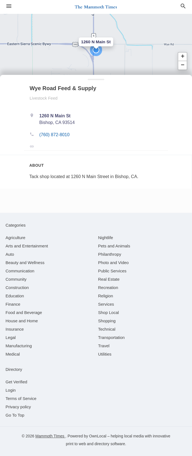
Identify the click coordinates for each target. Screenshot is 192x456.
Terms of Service (21, 398)
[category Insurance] (15, 329)
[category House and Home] (22, 320)
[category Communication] (20, 270)
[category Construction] (17, 287)
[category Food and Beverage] (24, 312)
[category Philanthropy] (109, 254)
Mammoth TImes (50, 436)
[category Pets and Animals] (114, 246)
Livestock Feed (44, 98)
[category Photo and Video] (113, 262)
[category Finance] (13, 304)
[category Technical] (107, 329)
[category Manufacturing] (19, 345)
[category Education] (15, 295)
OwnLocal (97, 436)
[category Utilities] (104, 354)
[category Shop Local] (108, 312)
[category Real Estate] (109, 279)
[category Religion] (105, 295)
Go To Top (15, 415)
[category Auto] (10, 254)
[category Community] (16, 279)
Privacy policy (18, 406)
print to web (76, 444)
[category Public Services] (112, 270)
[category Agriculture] (15, 237)
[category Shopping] (107, 320)
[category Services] (106, 304)
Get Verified (16, 381)
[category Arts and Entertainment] (27, 246)
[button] (96, 50)
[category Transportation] (111, 337)
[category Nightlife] (105, 237)
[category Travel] (104, 345)
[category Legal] (11, 337)
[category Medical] (13, 354)
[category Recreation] (108, 287)
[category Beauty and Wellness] (25, 262)
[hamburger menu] (9, 6)
